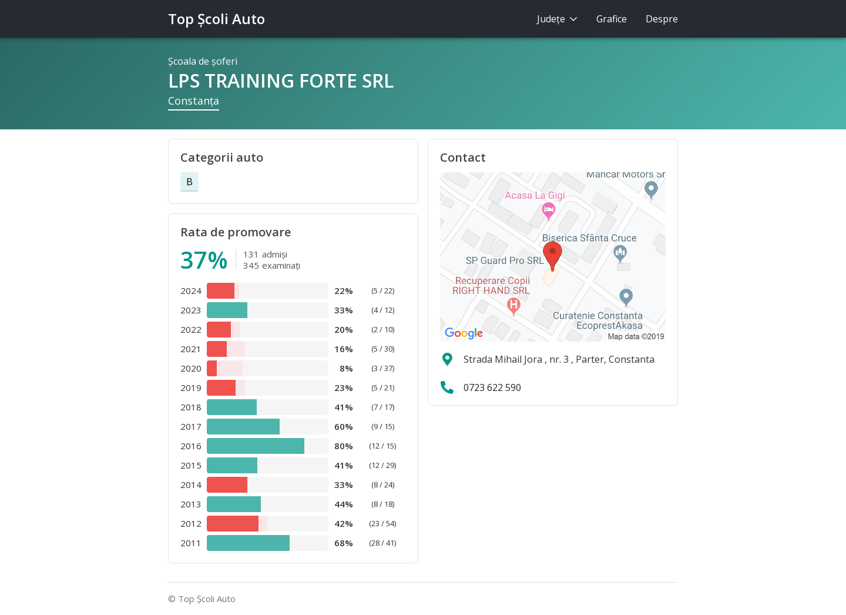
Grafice (611, 18)
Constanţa (193, 100)
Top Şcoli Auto (216, 18)
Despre (662, 18)
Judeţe (557, 18)
